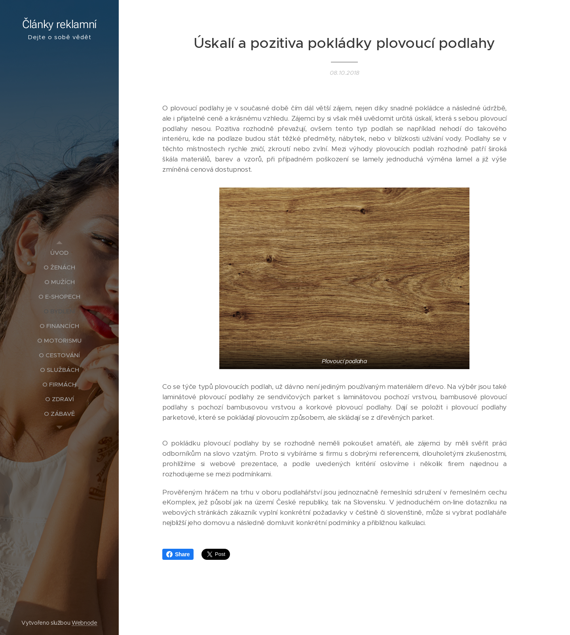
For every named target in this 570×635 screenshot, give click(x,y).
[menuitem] (59, 252)
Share (178, 554)
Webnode (84, 622)
